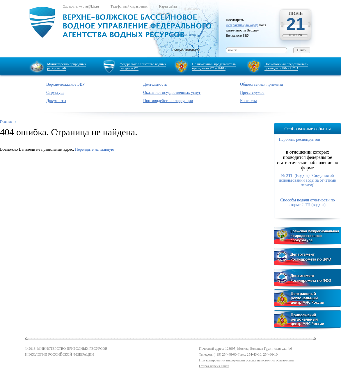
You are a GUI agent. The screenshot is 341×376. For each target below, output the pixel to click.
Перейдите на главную (94, 149)
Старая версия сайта (214, 366)
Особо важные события (307, 128)
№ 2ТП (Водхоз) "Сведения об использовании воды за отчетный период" (307, 180)
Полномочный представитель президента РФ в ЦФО (214, 66)
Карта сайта (168, 6)
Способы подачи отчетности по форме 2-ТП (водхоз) (307, 202)
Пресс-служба (252, 92)
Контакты (248, 101)
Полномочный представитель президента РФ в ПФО (286, 66)
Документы (56, 101)
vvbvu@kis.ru (89, 6)
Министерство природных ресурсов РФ (66, 66)
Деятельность (155, 84)
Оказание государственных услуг (172, 92)
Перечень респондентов (299, 139)
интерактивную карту (242, 25)
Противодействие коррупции (168, 101)
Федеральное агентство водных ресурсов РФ (143, 66)
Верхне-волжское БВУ (65, 84)
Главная (6, 122)
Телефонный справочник (129, 6)
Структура (55, 92)
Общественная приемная (261, 84)
